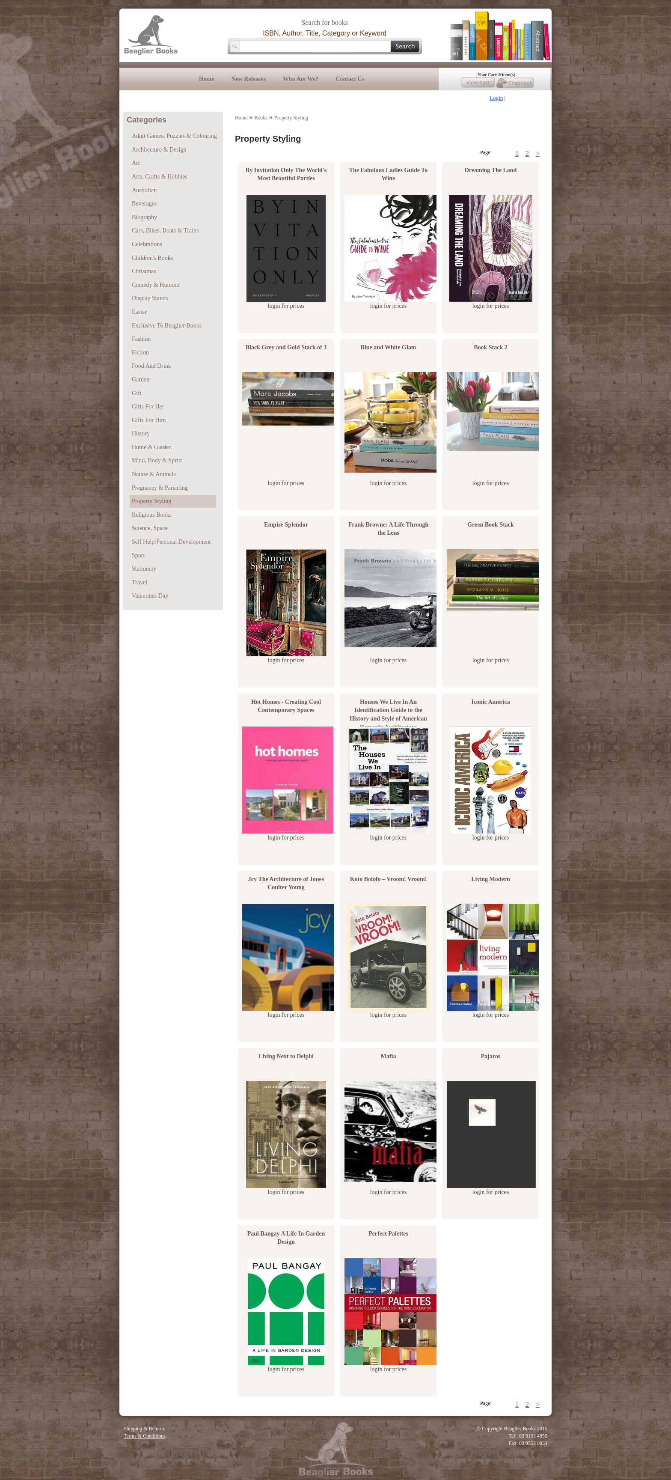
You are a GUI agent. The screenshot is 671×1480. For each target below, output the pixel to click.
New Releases (248, 79)
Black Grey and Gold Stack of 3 (286, 347)
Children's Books (152, 258)
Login (496, 98)
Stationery (144, 569)
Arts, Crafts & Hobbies (159, 176)
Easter (139, 312)
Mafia (388, 1056)
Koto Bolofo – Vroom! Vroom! (388, 879)
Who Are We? (301, 79)
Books (260, 118)
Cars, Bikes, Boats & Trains (165, 230)
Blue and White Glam (388, 347)
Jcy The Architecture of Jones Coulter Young (286, 883)
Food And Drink (151, 366)
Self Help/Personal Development (171, 542)
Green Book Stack (490, 524)
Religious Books (152, 515)
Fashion (141, 339)
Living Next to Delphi (286, 1056)
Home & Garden (152, 447)
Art (136, 163)
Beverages (144, 203)
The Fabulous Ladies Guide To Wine (388, 174)
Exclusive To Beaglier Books (167, 325)
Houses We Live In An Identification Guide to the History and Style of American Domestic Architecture (388, 710)
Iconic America (490, 702)
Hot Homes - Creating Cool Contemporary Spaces (286, 706)
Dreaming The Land (491, 170)
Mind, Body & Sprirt (157, 460)
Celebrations (147, 244)
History (141, 433)
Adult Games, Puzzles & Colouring (174, 136)
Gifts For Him (149, 420)
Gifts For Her (148, 406)
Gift (137, 393)
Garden (140, 379)
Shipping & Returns (144, 1429)
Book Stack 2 (491, 347)
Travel (139, 582)
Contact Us (350, 79)
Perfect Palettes (388, 1233)
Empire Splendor (286, 524)
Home (206, 79)
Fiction (140, 352)
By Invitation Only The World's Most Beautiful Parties (286, 174)
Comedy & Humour (156, 285)
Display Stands (150, 298)
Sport (138, 555)
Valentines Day (150, 596)
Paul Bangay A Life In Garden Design (286, 1237)
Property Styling (291, 118)
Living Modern (490, 879)
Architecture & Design (159, 149)
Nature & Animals (154, 474)
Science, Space (150, 528)
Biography (144, 217)
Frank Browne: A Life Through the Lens (388, 528)
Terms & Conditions (145, 1436)
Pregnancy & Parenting (160, 488)
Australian (144, 190)
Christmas (144, 271)
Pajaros (491, 1056)
